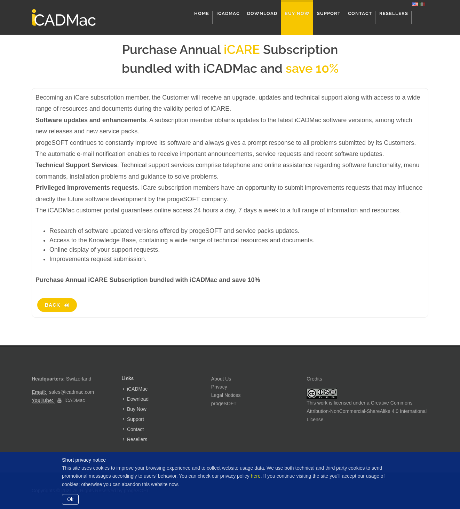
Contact (135, 429)
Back (57, 305)
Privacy (219, 387)
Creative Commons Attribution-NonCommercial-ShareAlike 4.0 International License (367, 411)
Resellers (137, 439)
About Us (221, 379)
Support (135, 419)
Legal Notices (226, 395)
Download (138, 399)
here (256, 476)
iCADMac (74, 400)
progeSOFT (224, 403)
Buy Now (136, 409)
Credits (314, 379)
